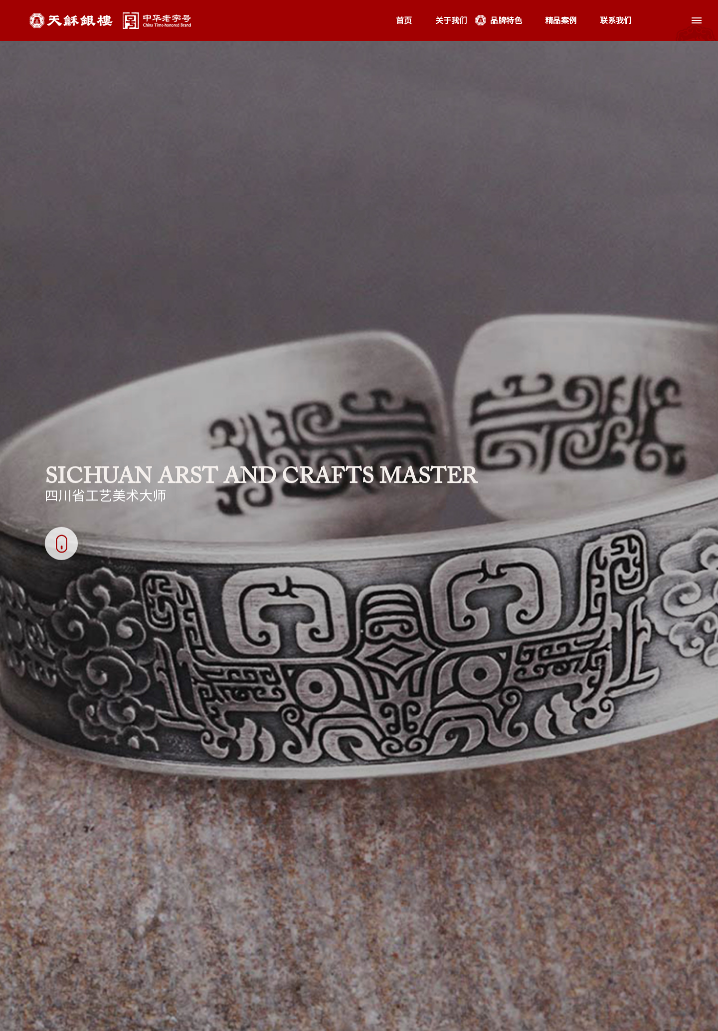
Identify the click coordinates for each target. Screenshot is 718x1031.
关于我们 (451, 20)
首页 (404, 20)
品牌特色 (506, 20)
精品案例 (561, 20)
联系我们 (616, 20)
